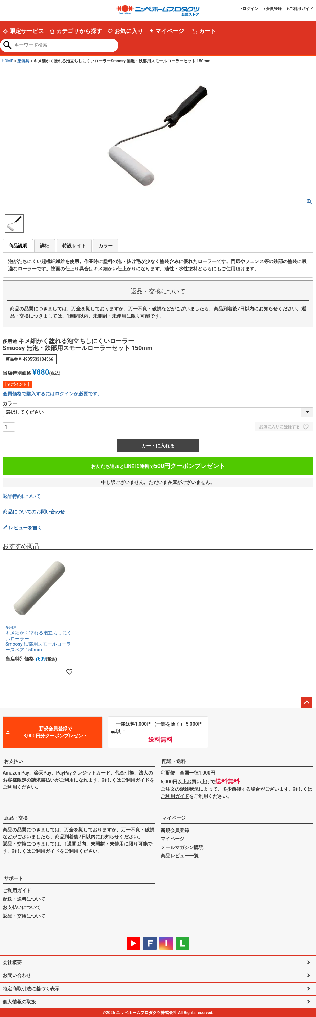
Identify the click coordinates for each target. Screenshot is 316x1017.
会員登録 (274, 8)
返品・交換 (16, 818)
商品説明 (17, 245)
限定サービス (23, 31)
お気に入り (125, 31)
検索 (7, 46)
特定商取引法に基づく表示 (31, 988)
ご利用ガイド (301, 8)
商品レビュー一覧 (180, 855)
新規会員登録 (175, 830)
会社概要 (12, 962)
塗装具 (23, 61)
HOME (7, 61)
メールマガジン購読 (182, 847)
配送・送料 (174, 761)
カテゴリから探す (75, 31)
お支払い (13, 761)
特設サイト (74, 245)
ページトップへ (306, 702)
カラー (105, 245)
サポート (13, 878)
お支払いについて (22, 907)
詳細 (44, 245)
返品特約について (22, 496)
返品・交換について (24, 916)
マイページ (166, 31)
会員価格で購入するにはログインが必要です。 (52, 393)
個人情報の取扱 (19, 1001)
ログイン (250, 8)
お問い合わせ (17, 975)
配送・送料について (24, 899)
